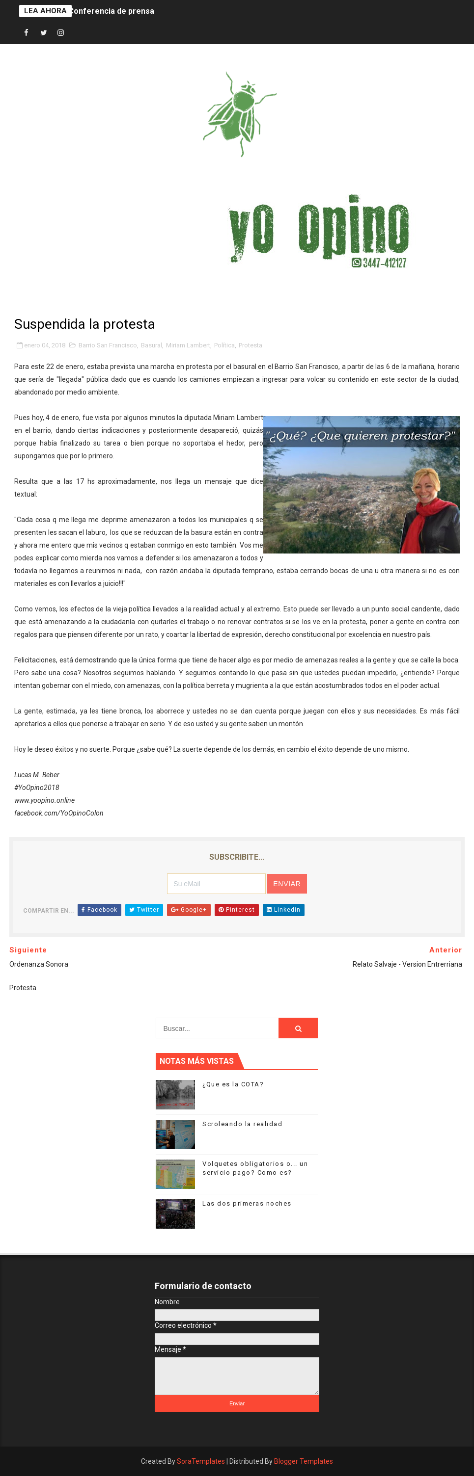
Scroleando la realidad (242, 1124)
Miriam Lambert (188, 345)
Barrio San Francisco (108, 345)
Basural (151, 345)
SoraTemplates (201, 1461)
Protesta (250, 345)
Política (224, 345)
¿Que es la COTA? (233, 1084)
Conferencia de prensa (111, 11)
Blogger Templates (303, 1461)
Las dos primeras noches (247, 1203)
